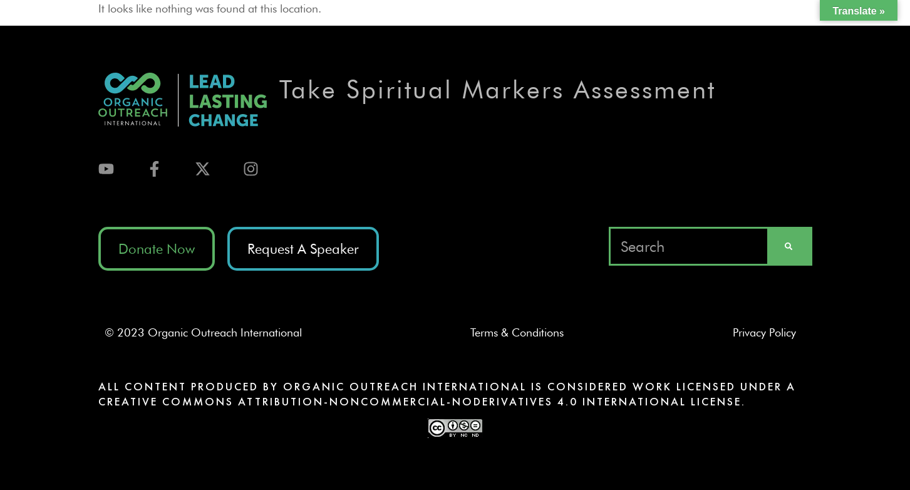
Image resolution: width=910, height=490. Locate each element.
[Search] (788, 246)
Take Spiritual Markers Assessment (497, 89)
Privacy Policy (769, 332)
